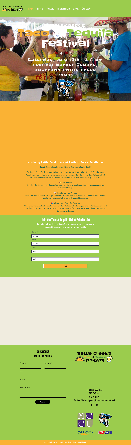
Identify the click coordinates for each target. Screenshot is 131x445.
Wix (85, 442)
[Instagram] (69, 53)
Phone (33, 247)
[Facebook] (61, 53)
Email (33, 255)
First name (34, 232)
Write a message (25, 387)
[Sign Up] (65, 266)
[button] (50, 9)
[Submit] (42, 402)
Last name (34, 239)
